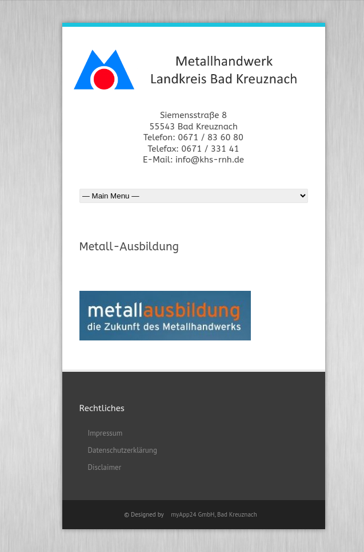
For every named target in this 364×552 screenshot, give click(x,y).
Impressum (105, 433)
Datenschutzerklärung (122, 450)
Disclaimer (105, 467)
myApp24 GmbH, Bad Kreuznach (214, 514)
